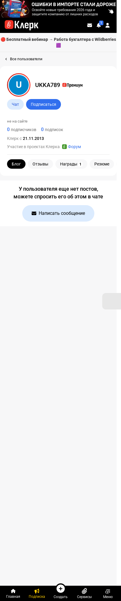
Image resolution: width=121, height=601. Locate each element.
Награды (71, 164)
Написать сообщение (58, 213)
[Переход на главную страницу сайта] (21, 25)
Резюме (101, 164)
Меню (108, 593)
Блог (16, 164)
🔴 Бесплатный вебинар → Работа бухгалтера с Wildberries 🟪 (58, 42)
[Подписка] (37, 593)
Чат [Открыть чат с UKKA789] (15, 104)
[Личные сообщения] (89, 25)
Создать (61, 591)
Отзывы (40, 164)
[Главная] (13, 593)
